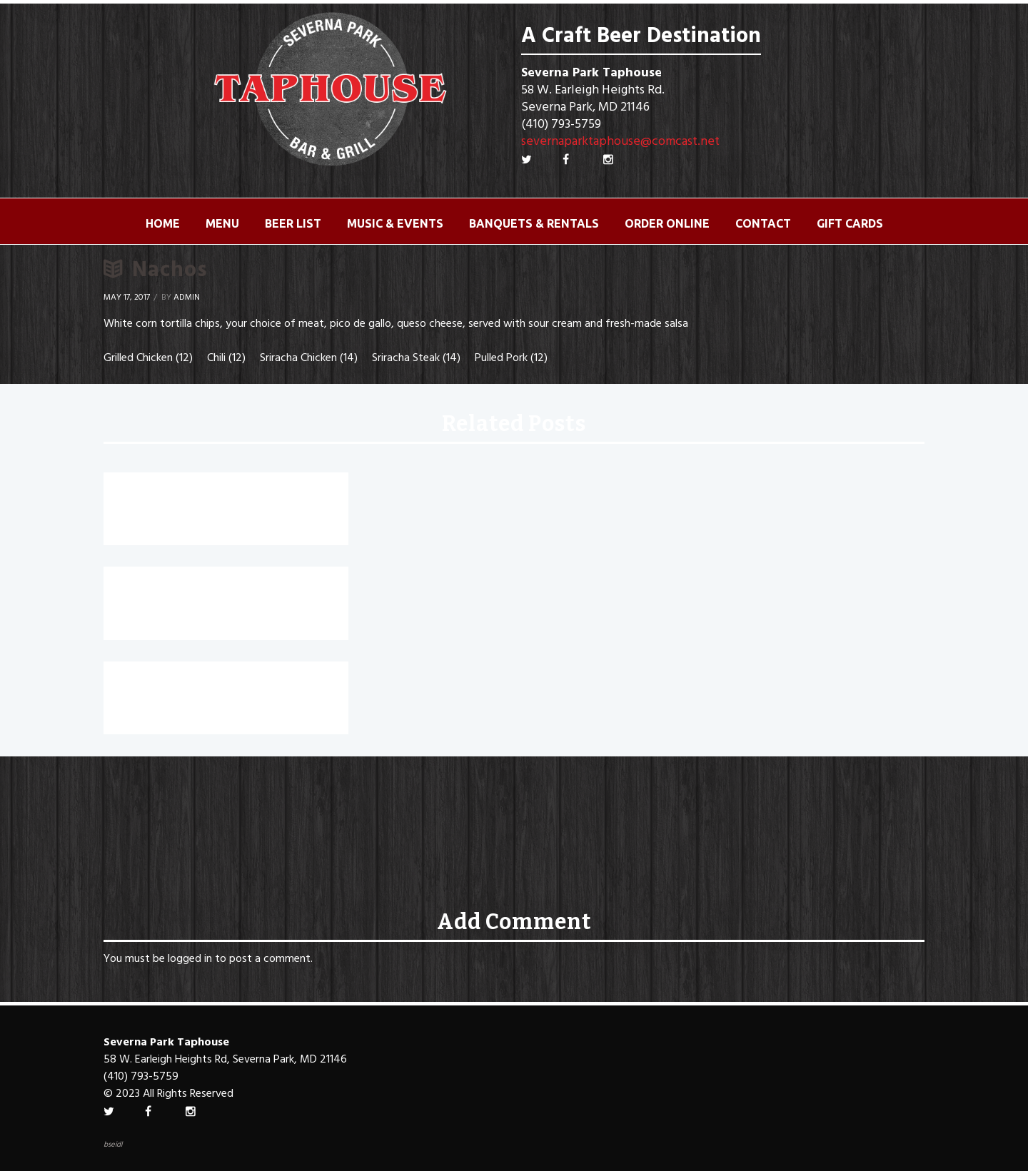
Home (163, 223)
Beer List (293, 223)
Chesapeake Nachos (175, 588)
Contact (763, 223)
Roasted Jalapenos (171, 493)
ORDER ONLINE (667, 223)
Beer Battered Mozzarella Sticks (220, 682)
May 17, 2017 (127, 297)
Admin (186, 297)
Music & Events (395, 223)
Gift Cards (850, 223)
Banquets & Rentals (534, 223)
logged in (190, 959)
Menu (222, 223)
